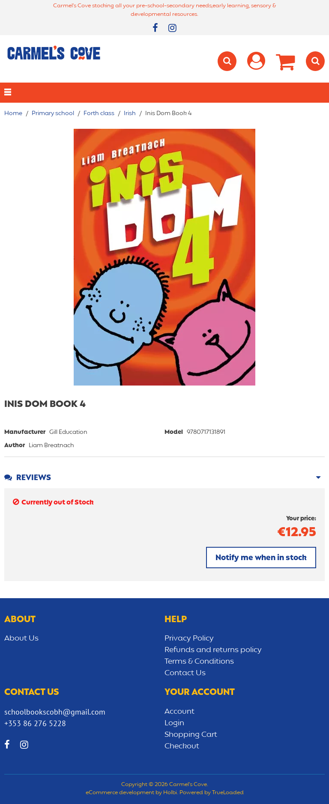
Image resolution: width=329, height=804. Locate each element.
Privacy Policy (189, 638)
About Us (21, 638)
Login (174, 723)
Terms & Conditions (199, 662)
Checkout (181, 746)
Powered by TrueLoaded (211, 793)
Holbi (170, 793)
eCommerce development (120, 793)
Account (179, 712)
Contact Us (185, 673)
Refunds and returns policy (213, 650)
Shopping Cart (190, 735)
